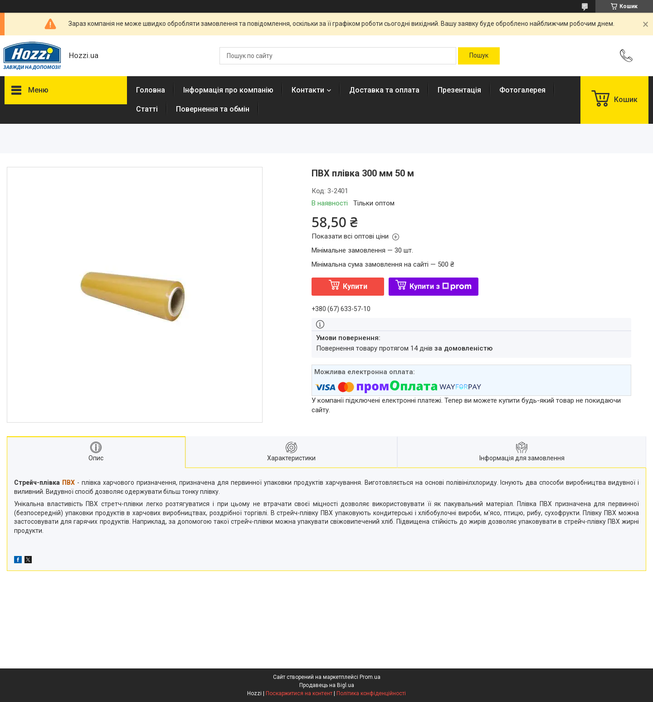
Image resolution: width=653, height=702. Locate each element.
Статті (147, 109)
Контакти (308, 90)
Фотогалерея (522, 90)
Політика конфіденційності (371, 693)
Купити (355, 286)
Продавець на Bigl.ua (326, 685)
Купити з (440, 286)
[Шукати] (479, 55)
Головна (150, 90)
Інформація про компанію (228, 90)
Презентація (459, 90)
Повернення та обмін (212, 109)
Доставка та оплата (384, 90)
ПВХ (68, 482)
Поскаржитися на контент (299, 693)
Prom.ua (370, 677)
